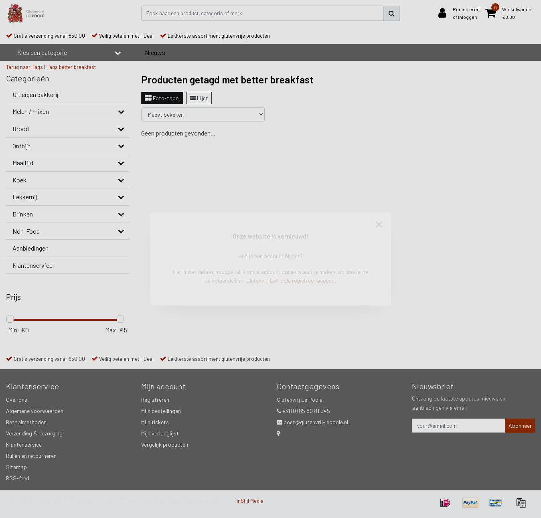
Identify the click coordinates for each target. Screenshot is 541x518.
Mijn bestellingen (161, 410)
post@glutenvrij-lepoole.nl (312, 422)
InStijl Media (250, 501)
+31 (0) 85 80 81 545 (303, 410)
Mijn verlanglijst (160, 433)
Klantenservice (24, 444)
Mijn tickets (155, 422)
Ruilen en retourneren (31, 455)
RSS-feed (17, 478)
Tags (52, 67)
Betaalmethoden (26, 422)
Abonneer (520, 425)
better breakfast (77, 67)
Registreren (155, 399)
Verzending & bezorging (34, 433)
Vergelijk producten (164, 444)
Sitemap (16, 466)
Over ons (16, 399)
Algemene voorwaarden (34, 410)
